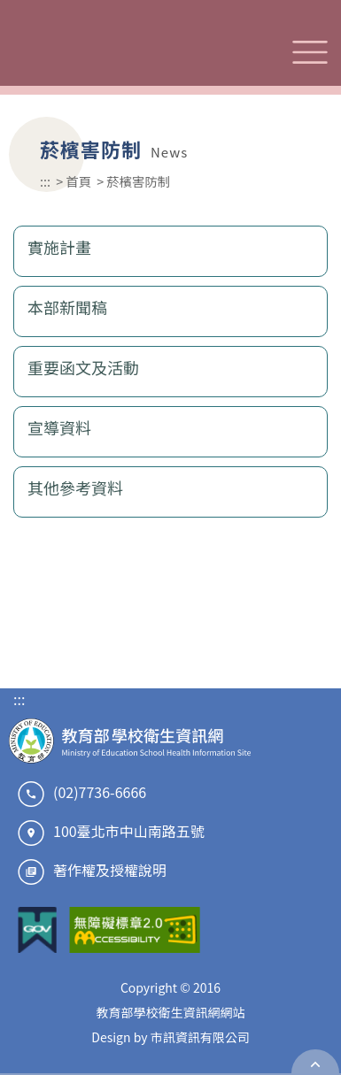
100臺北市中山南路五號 (129, 830)
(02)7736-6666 (99, 791)
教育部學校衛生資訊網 (130, 52)
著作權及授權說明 (110, 869)
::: (45, 181)
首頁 (78, 181)
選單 (310, 52)
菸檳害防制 (138, 181)
